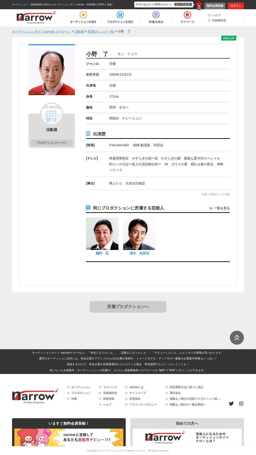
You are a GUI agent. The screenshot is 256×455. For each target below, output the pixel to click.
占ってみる (183, 4)
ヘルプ (216, 15)
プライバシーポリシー (143, 404)
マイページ (110, 387)
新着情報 (108, 398)
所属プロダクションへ (128, 306)
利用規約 (135, 398)
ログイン (235, 5)
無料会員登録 (215, 5)
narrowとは (136, 387)
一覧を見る (219, 208)
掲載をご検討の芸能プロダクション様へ (195, 398)
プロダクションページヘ (51, 142)
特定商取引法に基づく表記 (186, 387)
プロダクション (81, 393)
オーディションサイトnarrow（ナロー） (124, 450)
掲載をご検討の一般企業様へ (188, 404)
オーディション (81, 387)
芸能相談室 (219, 20)
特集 (74, 398)
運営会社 (175, 393)
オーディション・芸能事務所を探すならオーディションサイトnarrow (48, 4)
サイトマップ (137, 393)
